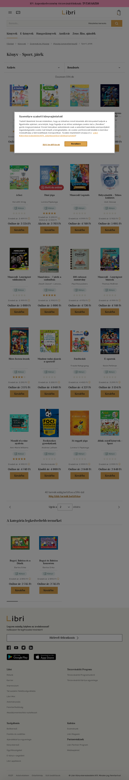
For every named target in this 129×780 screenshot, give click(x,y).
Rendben (76, 144)
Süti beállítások (51, 144)
